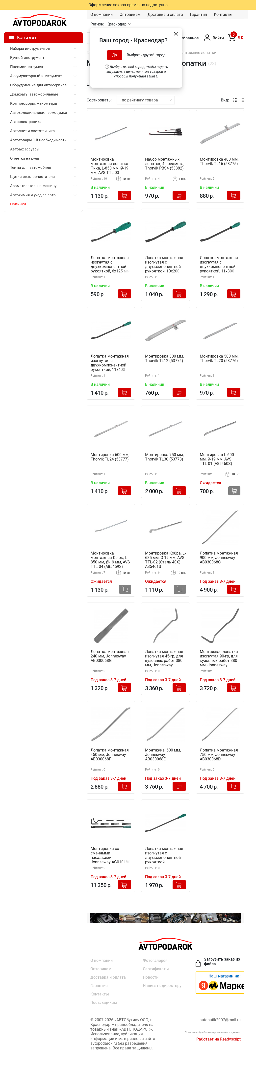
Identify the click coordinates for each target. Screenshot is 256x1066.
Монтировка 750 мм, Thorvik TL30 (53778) (164, 457)
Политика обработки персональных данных (213, 1032)
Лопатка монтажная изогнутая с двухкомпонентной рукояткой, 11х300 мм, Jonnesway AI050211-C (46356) (219, 265)
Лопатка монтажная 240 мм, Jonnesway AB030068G (110, 656)
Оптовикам (130, 14)
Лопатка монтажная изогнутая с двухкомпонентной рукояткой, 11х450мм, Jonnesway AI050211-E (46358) (164, 856)
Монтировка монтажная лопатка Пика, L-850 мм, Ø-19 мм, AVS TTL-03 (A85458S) (109, 166)
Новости (150, 977)
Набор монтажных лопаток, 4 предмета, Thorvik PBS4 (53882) (164, 163)
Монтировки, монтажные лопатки (184, 52)
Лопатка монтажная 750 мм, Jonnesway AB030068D (219, 754)
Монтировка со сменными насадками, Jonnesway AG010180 (110, 855)
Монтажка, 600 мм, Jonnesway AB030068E (163, 754)
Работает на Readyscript (218, 1039)
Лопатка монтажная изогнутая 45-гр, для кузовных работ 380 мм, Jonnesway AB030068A (164, 659)
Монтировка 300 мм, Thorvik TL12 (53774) (164, 358)
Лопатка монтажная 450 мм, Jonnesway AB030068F (110, 754)
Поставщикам (103, 1002)
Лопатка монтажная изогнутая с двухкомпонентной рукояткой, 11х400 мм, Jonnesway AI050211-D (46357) (110, 363)
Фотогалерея (155, 960)
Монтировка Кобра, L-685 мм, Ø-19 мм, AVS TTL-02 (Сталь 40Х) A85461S (165, 560)
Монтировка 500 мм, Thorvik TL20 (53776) (219, 358)
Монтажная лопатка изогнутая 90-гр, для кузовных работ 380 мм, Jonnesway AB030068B (219, 659)
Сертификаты (156, 969)
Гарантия (198, 14)
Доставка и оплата (165, 14)
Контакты (223, 14)
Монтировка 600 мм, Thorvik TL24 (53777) (110, 457)
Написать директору (162, 985)
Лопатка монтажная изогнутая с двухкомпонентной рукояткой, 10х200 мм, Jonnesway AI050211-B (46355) (164, 265)
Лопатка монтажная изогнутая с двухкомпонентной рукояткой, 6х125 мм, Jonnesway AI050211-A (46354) (110, 265)
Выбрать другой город (146, 55)
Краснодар (117, 24)
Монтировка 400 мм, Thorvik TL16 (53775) (219, 161)
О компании (101, 14)
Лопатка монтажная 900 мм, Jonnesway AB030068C (219, 557)
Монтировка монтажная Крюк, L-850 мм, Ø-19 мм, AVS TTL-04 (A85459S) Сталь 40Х (110, 560)
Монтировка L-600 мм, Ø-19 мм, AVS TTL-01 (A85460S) (217, 459)
